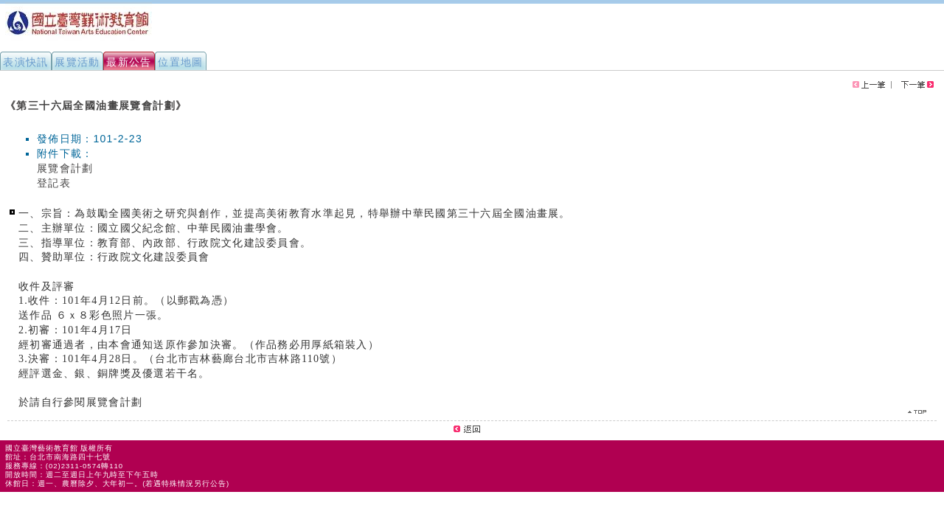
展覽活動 (77, 62)
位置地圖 (181, 62)
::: (6, 99)
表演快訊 (26, 62)
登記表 (54, 183)
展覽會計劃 (65, 168)
